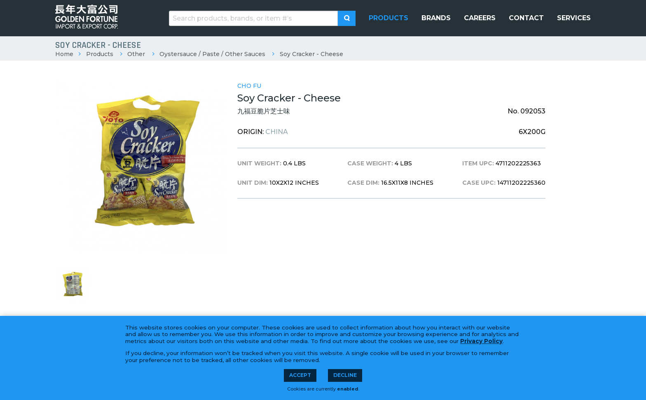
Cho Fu (249, 85)
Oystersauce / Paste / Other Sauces (212, 54)
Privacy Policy (481, 341)
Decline (345, 375)
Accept (300, 375)
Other (136, 54)
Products (99, 54)
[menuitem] (388, 18)
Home (64, 54)
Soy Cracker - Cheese (311, 54)
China (276, 132)
